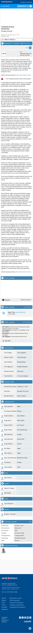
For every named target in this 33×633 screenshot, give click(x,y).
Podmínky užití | (6, 587)
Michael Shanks (8, 396)
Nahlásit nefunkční (26, 300)
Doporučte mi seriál (16, 598)
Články (4, 600)
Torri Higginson (8, 366)
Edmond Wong (8, 444)
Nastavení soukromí (15, 587)
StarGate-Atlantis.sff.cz (23, 75)
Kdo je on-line (5, 620)
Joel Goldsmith (8, 503)
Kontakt (13, 589)
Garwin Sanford (8, 416)
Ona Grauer (7, 462)
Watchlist (4, 609)
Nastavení (4, 622)
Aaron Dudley (8, 467)
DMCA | (9, 589)
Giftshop (4, 619)
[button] (16, 39)
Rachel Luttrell (8, 357)
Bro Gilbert (7, 448)
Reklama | (4, 589)
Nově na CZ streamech (16, 602)
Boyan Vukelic (8, 430)
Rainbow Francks (9, 371)
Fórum (4, 605)
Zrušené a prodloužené (16, 605)
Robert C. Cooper (9, 488)
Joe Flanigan (8, 352)
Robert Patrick (8, 425)
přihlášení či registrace (26, 2)
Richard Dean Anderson (11, 386)
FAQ (17, 589)
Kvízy (3, 602)
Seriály (4, 598)
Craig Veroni (7, 420)
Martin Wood (7, 477)
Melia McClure (8, 434)
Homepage (4, 617)
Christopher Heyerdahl (10, 411)
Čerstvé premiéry (15, 600)
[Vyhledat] (31, 6)
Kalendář (4, 607)
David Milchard (8, 439)
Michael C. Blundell (10, 514)
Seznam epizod (11, 34)
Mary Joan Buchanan (10, 458)
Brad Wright (7, 493)
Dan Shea (7, 391)
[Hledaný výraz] (24, 6)
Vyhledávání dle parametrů (17, 607)
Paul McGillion (8, 376)
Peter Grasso (8, 453)
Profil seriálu (4, 34)
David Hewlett (8, 362)
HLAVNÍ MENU (5, 6)
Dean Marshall (8, 406)
